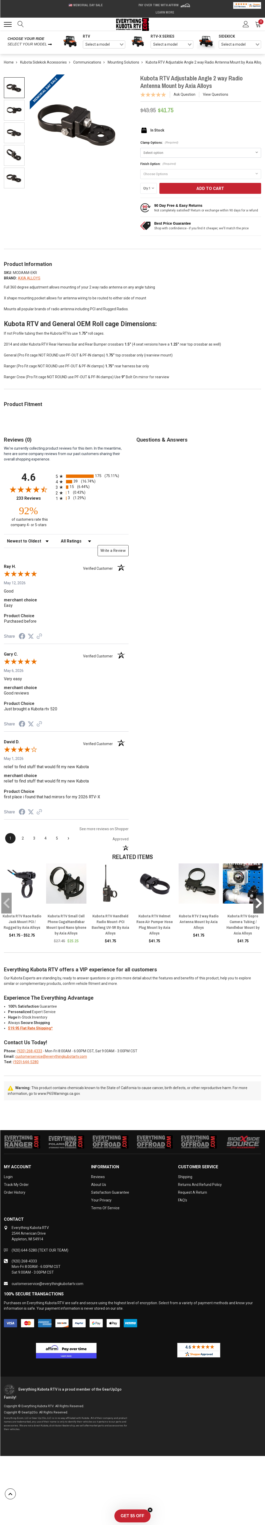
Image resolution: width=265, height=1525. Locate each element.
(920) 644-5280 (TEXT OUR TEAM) (40, 1250)
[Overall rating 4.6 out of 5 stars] (28, 489)
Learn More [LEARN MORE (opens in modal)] (165, 12)
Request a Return (192, 1192)
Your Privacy (101, 1200)
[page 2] (23, 838)
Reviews (98, 1177)
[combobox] (104, 44)
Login (8, 1177)
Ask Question (184, 94)
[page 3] (34, 838)
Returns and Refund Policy (200, 1185)
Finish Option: (158, 164)
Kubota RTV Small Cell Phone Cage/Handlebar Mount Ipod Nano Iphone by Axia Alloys (66, 924)
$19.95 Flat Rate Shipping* (30, 1028)
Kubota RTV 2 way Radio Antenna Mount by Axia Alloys (199, 921)
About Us (98, 1185)
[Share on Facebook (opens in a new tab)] (22, 637)
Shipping (185, 1177)
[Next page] (68, 838)
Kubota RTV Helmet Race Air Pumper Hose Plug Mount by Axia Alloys (154, 924)
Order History (14, 1192)
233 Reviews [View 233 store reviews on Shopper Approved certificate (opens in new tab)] (34, 498)
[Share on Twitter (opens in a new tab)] (31, 636)
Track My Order (16, 1185)
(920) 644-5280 (26, 1062)
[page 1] (10, 838)
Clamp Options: (159, 143)
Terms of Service (105, 1208)
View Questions (215, 94)
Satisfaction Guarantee (110, 1192)
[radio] (92, 476)
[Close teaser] (150, 1510)
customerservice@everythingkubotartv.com (51, 1056)
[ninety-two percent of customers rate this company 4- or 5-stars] (28, 516)
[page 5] (57, 838)
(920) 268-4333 (29, 1051)
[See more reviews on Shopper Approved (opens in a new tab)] (39, 637)
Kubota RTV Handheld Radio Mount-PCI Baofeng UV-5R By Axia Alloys (110, 924)
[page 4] (45, 838)
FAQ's (182, 1200)
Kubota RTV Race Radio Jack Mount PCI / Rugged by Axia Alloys (22, 921)
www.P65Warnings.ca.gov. (59, 1093)
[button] (132, 1515)
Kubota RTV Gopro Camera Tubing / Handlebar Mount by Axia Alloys (243, 924)
